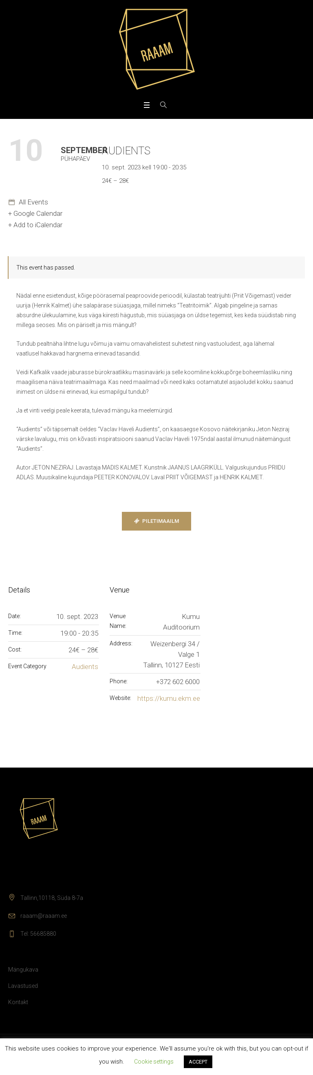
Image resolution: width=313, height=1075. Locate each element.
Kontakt (18, 1002)
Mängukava (23, 969)
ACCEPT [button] (198, 1062)
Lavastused (23, 986)
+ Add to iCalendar (35, 225)
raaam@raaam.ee (43, 916)
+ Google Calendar (35, 213)
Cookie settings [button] (154, 1061)
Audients (85, 667)
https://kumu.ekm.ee (168, 698)
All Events (32, 202)
